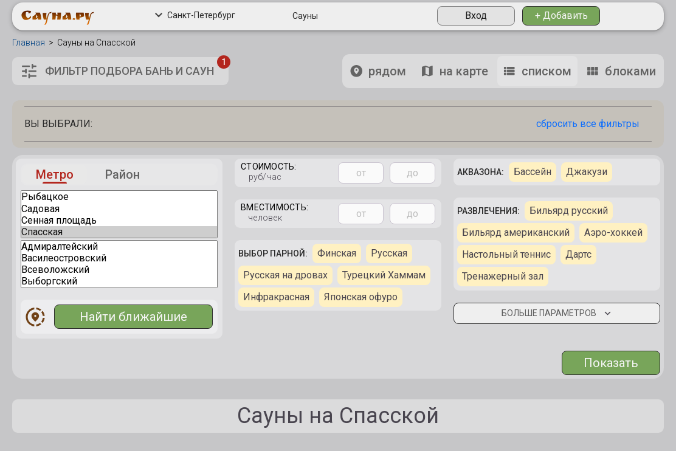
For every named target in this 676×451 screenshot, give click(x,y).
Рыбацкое (119, 196)
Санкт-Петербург (195, 15)
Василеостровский (119, 258)
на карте (454, 71)
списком (537, 71)
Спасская (119, 232)
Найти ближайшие (133, 316)
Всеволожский (119, 269)
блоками (621, 71)
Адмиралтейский (119, 246)
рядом (378, 71)
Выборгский (119, 281)
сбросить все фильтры (588, 123)
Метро (55, 174)
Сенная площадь (119, 220)
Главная (28, 42)
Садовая (119, 209)
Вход (476, 15)
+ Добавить (561, 15)
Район (122, 174)
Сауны (305, 16)
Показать (611, 363)
